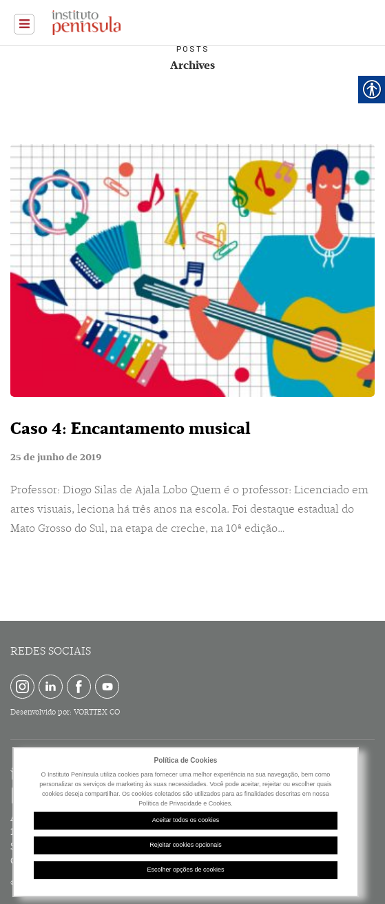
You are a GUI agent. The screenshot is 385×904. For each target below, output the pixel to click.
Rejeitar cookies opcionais (185, 844)
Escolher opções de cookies (185, 869)
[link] (24, 24)
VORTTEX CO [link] (97, 712)
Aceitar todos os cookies (186, 819)
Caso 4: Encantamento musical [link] (130, 428)
